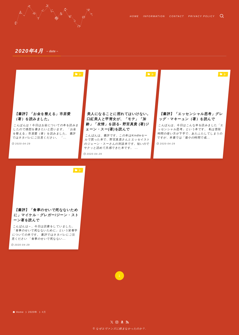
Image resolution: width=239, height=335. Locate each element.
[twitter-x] (112, 322)
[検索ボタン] (221, 16)
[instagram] (117, 322)
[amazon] (122, 322)
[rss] (127, 322)
